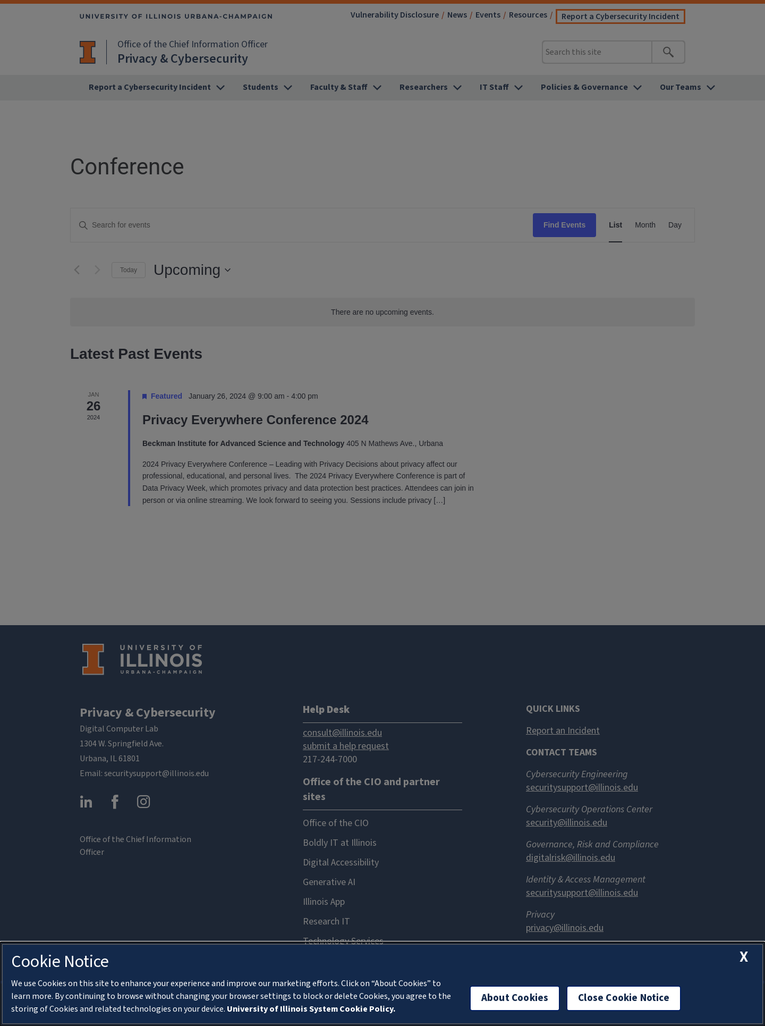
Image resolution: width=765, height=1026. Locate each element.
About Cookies (514, 998)
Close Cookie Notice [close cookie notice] (623, 998)
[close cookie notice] (743, 957)
